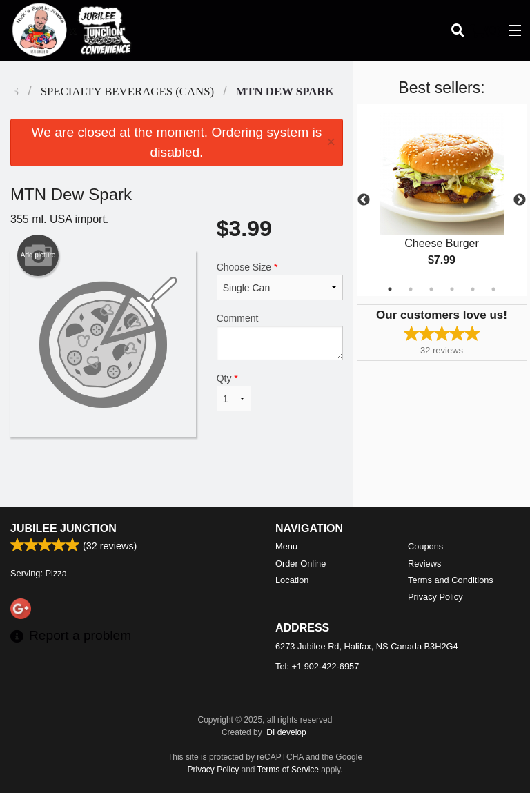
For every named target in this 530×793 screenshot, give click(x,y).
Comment (280, 336)
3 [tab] (431, 289)
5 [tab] (473, 289)
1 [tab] (390, 289)
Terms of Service (288, 769)
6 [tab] (493, 289)
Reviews (424, 563)
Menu (286, 546)
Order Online (300, 563)
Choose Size (280, 281)
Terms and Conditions (450, 580)
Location (291, 580)
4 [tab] (452, 289)
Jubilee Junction (63, 528)
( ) (486, 30)
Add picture (38, 255)
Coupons (425, 546)
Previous (364, 200)
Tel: (317, 666)
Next (520, 200)
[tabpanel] (441, 200)
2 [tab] (411, 289)
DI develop (286, 732)
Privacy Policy (435, 596)
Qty (234, 392)
